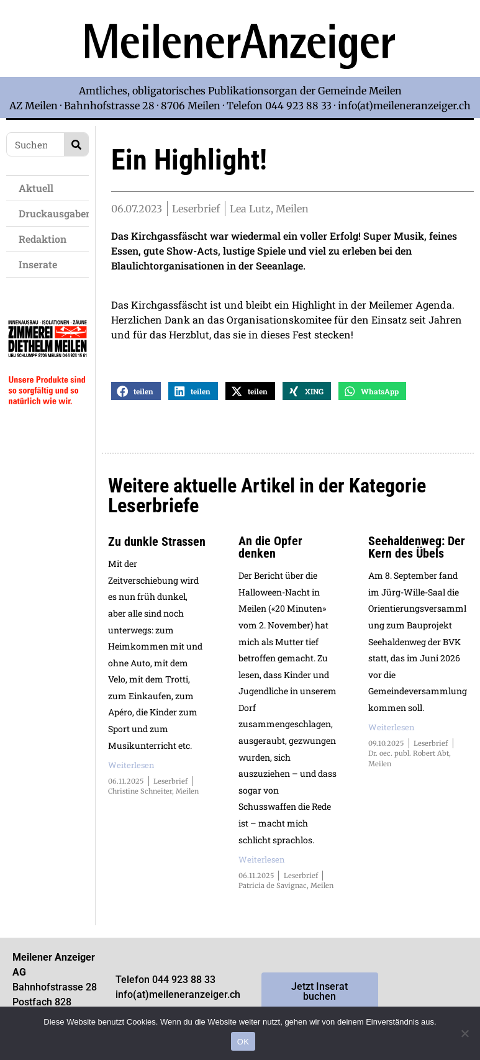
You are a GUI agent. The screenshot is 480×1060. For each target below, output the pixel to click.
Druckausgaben (54, 213)
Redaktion (46, 238)
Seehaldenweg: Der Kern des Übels (416, 547)
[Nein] (464, 1033)
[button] (136, 392)
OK (243, 1041)
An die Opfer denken (270, 547)
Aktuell (39, 187)
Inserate (41, 264)
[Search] (76, 144)
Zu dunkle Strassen (157, 542)
